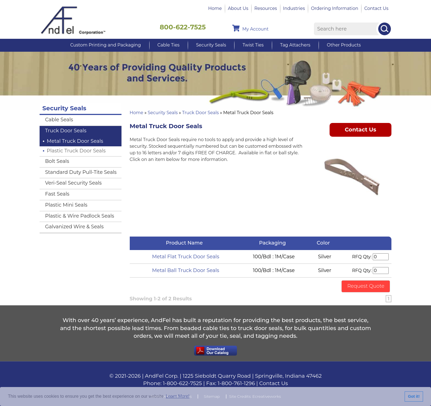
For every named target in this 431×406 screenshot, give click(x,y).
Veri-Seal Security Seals (73, 183)
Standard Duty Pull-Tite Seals (81, 172)
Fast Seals (57, 194)
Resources (265, 8)
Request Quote (365, 286)
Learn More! (177, 396)
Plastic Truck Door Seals (76, 151)
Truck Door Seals (200, 112)
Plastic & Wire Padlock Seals (79, 216)
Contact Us (376, 8)
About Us (238, 8)
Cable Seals (59, 120)
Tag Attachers (295, 45)
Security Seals (211, 45)
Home (215, 8)
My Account (250, 28)
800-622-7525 (183, 27)
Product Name (186, 243)
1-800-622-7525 (182, 383)
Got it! (413, 396)
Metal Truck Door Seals (75, 141)
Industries (294, 8)
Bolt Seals (57, 161)
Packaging (274, 243)
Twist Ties (252, 45)
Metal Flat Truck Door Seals (185, 257)
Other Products (344, 45)
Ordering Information (334, 8)
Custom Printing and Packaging (105, 45)
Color (324, 243)
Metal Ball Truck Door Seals (185, 270)
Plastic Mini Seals (66, 205)
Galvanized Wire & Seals (74, 227)
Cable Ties (169, 45)
